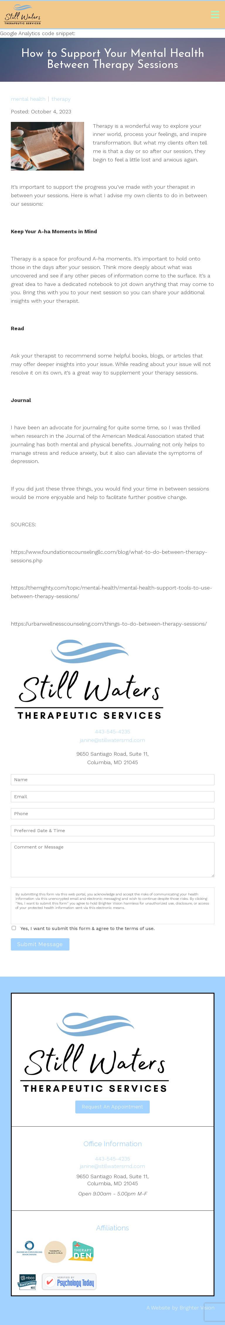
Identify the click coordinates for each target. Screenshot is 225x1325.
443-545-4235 (112, 731)
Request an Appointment (112, 1107)
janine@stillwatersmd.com (112, 740)
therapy (61, 99)
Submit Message (40, 944)
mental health (28, 99)
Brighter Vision (197, 1307)
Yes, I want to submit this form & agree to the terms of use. (88, 928)
